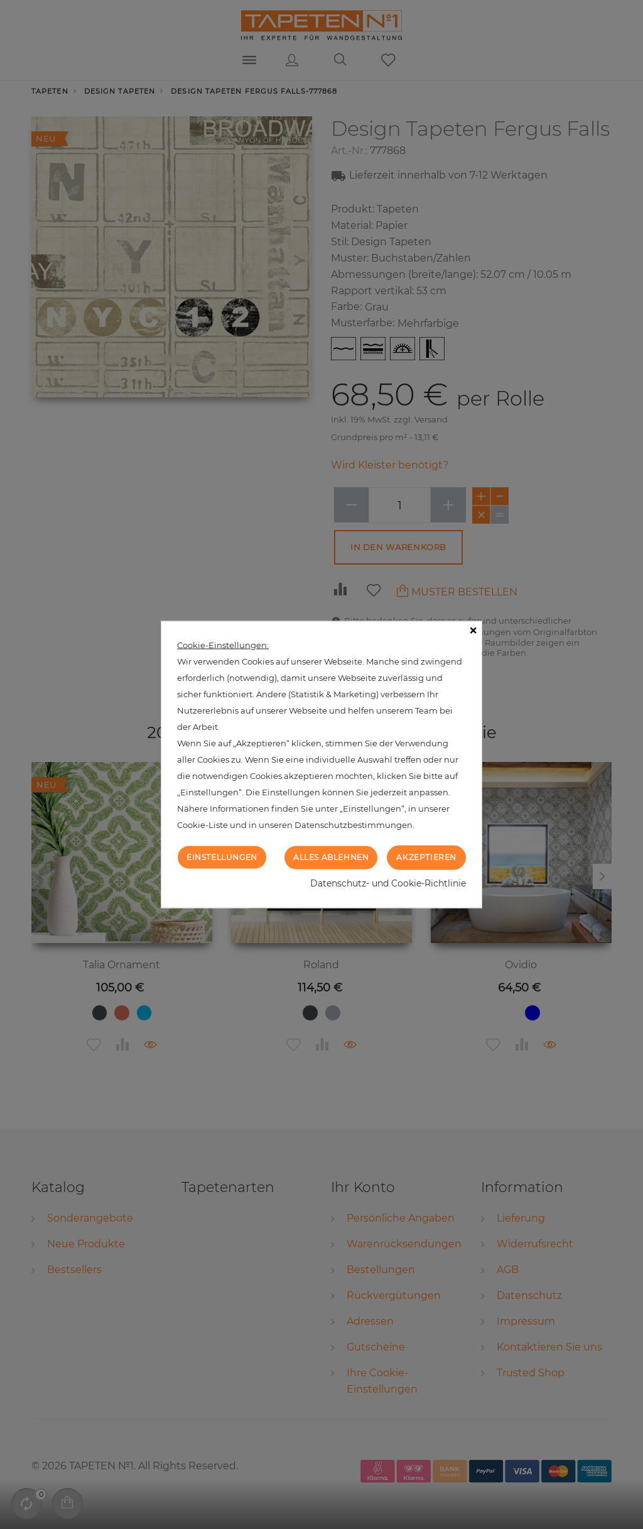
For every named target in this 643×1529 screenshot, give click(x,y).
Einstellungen (221, 857)
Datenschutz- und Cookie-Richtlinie (388, 882)
